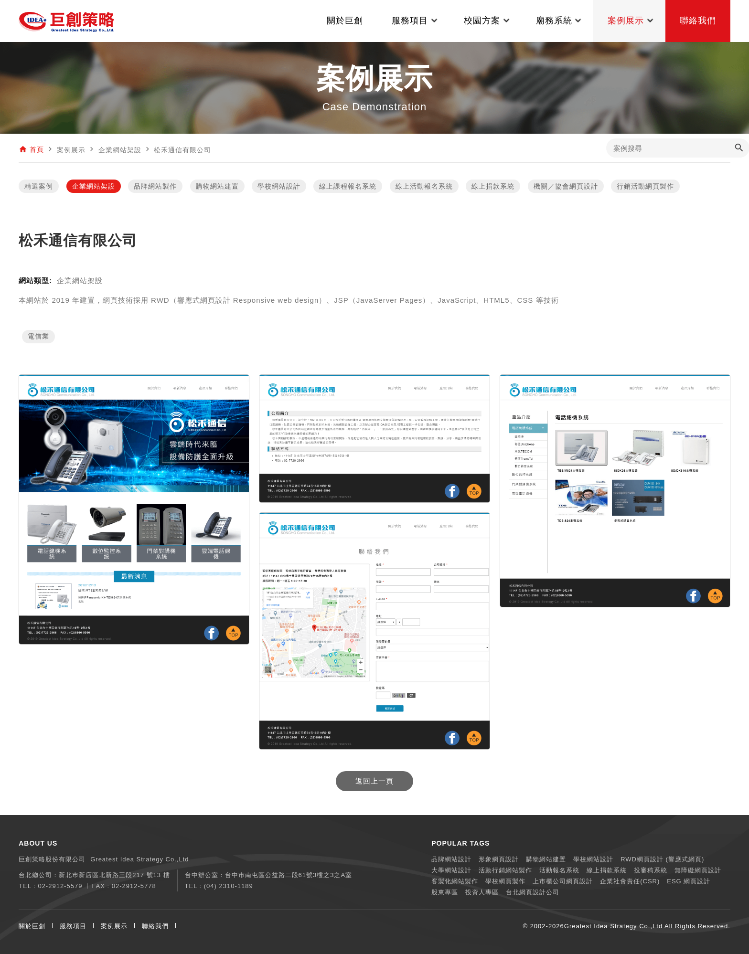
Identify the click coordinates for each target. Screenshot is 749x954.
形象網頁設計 (499, 859)
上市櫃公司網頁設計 (563, 881)
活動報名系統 (559, 870)
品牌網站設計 (451, 859)
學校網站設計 (278, 186)
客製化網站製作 (454, 881)
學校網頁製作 (505, 881)
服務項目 (73, 926)
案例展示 (114, 926)
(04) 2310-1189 (228, 886)
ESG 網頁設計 (688, 881)
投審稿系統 (650, 870)
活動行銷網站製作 (505, 870)
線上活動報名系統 (424, 186)
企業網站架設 (93, 186)
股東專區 (444, 892)
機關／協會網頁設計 (566, 186)
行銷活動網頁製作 (645, 186)
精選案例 (38, 186)
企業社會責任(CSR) (630, 881)
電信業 (38, 336)
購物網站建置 (217, 186)
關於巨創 (32, 926)
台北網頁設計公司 (532, 892)
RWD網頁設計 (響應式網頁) (662, 859)
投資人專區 (482, 892)
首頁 (37, 150)
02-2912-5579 (60, 886)
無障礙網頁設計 (697, 870)
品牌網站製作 (155, 186)
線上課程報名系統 (347, 186)
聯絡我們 (155, 926)
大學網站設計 (451, 870)
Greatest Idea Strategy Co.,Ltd (613, 926)
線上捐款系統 (492, 186)
